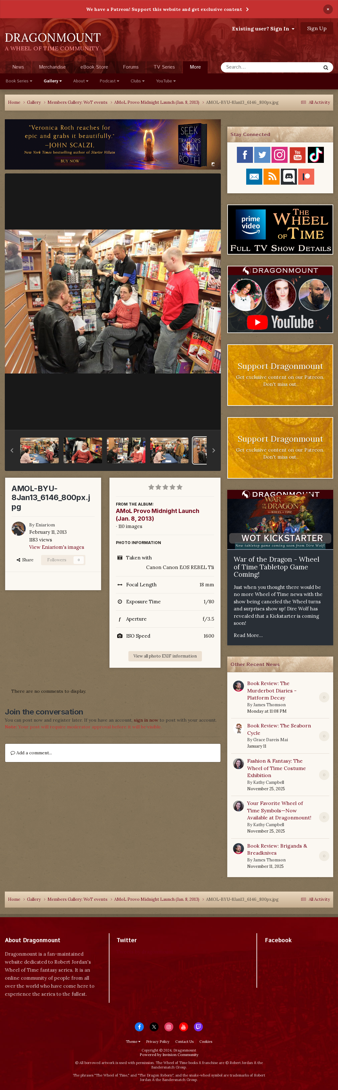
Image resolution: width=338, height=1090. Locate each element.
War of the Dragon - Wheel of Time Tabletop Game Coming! (276, 567)
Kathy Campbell (268, 782)
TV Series (164, 67)
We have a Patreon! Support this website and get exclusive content (164, 9)
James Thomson (269, 705)
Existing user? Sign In (263, 28)
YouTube (166, 81)
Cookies (205, 1041)
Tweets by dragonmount (145, 952)
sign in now (146, 720)
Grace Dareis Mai (270, 739)
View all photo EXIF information (165, 656)
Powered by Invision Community (169, 1054)
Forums (131, 67)
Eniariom (45, 525)
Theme (133, 1041)
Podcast (109, 81)
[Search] (254, 67)
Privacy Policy (157, 1041)
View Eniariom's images (56, 547)
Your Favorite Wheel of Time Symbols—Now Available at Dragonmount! (279, 810)
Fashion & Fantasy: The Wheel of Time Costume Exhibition (276, 768)
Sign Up (316, 28)
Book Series (19, 81)
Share (25, 560)
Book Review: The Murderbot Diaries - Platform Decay (272, 690)
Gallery (53, 81)
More (195, 67)
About (80, 81)
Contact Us (184, 1041)
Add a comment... (31, 753)
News (18, 67)
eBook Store (94, 67)
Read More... (248, 635)
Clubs (137, 81)
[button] (12, 450)
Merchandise (52, 67)
